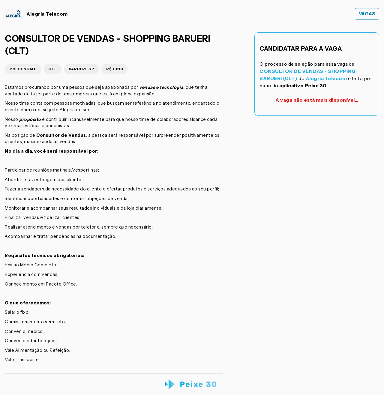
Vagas (367, 13)
